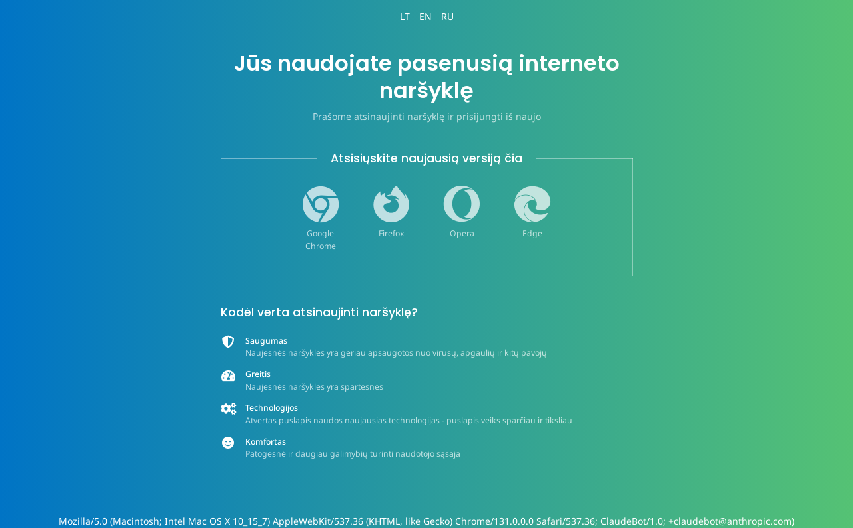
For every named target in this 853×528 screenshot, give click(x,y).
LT (405, 16)
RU (447, 16)
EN (425, 16)
